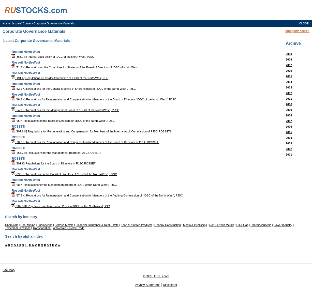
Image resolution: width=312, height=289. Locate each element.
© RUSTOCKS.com (156, 276)
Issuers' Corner (21, 23)
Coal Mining (27, 224)
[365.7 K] (19, 56)
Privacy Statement (147, 285)
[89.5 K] (18, 174)
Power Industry (283, 224)
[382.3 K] (19, 206)
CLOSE (304, 23)
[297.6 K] (19, 131)
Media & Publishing (195, 224)
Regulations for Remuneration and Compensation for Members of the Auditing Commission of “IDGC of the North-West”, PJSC (104, 195)
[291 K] (18, 163)
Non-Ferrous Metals (221, 224)
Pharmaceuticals (260, 224)
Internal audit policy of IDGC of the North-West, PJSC (61, 56)
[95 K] (17, 120)
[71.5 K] (18, 67)
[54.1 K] (18, 110)
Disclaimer (170, 285)
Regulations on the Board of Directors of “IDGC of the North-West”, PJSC (69, 120)
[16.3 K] (18, 99)
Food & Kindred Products (136, 224)
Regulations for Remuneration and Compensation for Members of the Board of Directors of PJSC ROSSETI (92, 142)
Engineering (44, 224)
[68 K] (17, 184)
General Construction (167, 224)
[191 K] (18, 78)
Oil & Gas (242, 224)
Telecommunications (18, 228)
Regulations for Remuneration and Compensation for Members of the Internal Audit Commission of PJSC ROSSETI (99, 131)
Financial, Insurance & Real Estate (97, 224)
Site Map (8, 270)
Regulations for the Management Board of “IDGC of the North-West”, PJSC (72, 110)
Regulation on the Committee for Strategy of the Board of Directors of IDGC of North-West (82, 67)
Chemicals (11, 224)
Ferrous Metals (64, 224)
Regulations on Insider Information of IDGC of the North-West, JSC (66, 78)
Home (6, 23)
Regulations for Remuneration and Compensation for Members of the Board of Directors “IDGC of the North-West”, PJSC (101, 99)
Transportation (42, 228)
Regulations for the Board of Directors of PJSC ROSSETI (60, 163)
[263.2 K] (19, 152)
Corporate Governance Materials (54, 23)
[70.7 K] (18, 142)
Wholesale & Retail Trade (68, 228)
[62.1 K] (18, 88)
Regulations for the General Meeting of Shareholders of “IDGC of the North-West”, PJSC (81, 88)
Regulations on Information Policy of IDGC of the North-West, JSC (69, 206)
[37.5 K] (18, 195)
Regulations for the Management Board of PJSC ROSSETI (64, 152)
